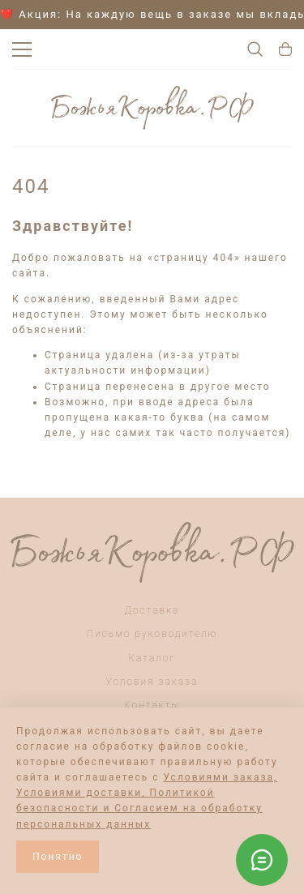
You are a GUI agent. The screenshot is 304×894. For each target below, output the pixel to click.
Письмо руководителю (152, 633)
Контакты (152, 705)
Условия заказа (152, 681)
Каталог (152, 658)
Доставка (152, 610)
